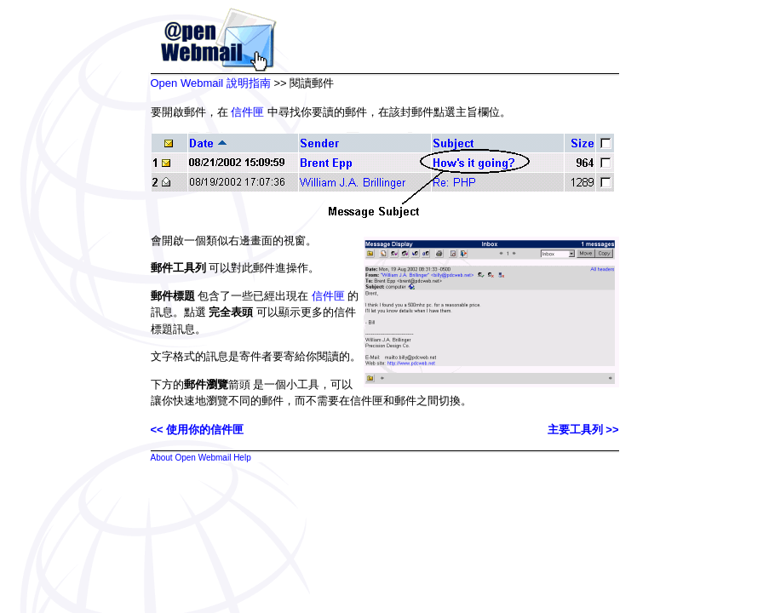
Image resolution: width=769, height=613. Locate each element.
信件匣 (247, 112)
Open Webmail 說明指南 (211, 83)
